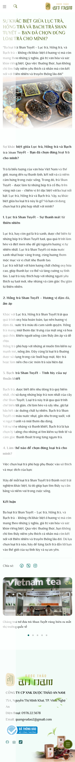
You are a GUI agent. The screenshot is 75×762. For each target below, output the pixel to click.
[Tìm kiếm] (15, 6)
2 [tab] (33, 635)
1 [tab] (28, 635)
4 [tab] (42, 635)
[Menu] (7, 7)
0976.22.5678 (31, 713)
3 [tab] (37, 635)
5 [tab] (46, 635)
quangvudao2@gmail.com (33, 719)
